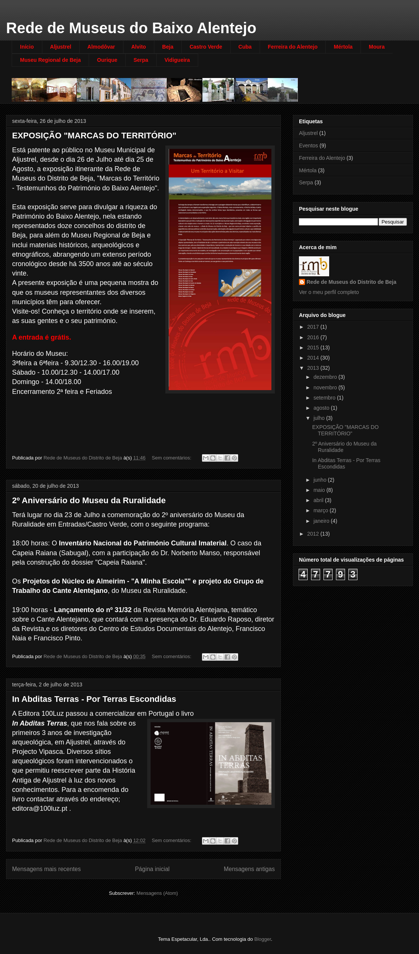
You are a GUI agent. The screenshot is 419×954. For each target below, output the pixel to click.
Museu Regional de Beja (50, 60)
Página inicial (152, 869)
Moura (377, 47)
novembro (325, 387)
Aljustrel (60, 47)
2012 (313, 534)
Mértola (343, 47)
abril (319, 500)
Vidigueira (177, 60)
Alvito (138, 47)
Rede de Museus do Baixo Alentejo (131, 28)
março (321, 510)
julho (319, 418)
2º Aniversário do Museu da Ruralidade (89, 500)
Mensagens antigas (249, 869)
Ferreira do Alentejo (293, 47)
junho (320, 480)
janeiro (322, 521)
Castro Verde (205, 47)
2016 (313, 337)
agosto (322, 408)
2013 (313, 368)
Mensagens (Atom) (157, 893)
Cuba (245, 47)
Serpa (141, 60)
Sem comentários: (172, 458)
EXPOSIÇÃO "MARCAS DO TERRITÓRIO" (94, 135)
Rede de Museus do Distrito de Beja (351, 282)
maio (319, 490)
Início (27, 47)
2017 (313, 327)
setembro (325, 398)
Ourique (107, 60)
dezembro (325, 377)
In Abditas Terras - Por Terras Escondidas (94, 699)
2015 (313, 348)
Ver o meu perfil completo (329, 292)
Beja (168, 47)
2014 (313, 358)
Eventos (308, 145)
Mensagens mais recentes (46, 869)
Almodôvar (101, 47)
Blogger (262, 939)
